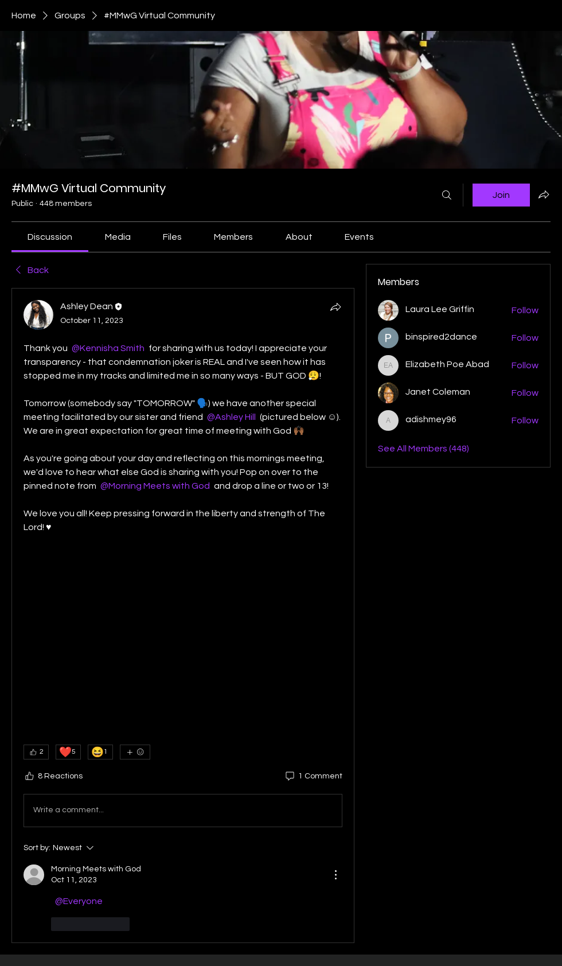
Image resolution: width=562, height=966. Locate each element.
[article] (182, 615)
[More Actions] (335, 875)
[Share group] (544, 194)
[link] (50, 237)
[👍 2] (36, 752)
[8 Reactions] (53, 776)
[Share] (335, 307)
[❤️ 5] (68, 752)
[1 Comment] (313, 776)
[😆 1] (100, 752)
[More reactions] (135, 752)
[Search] (447, 195)
